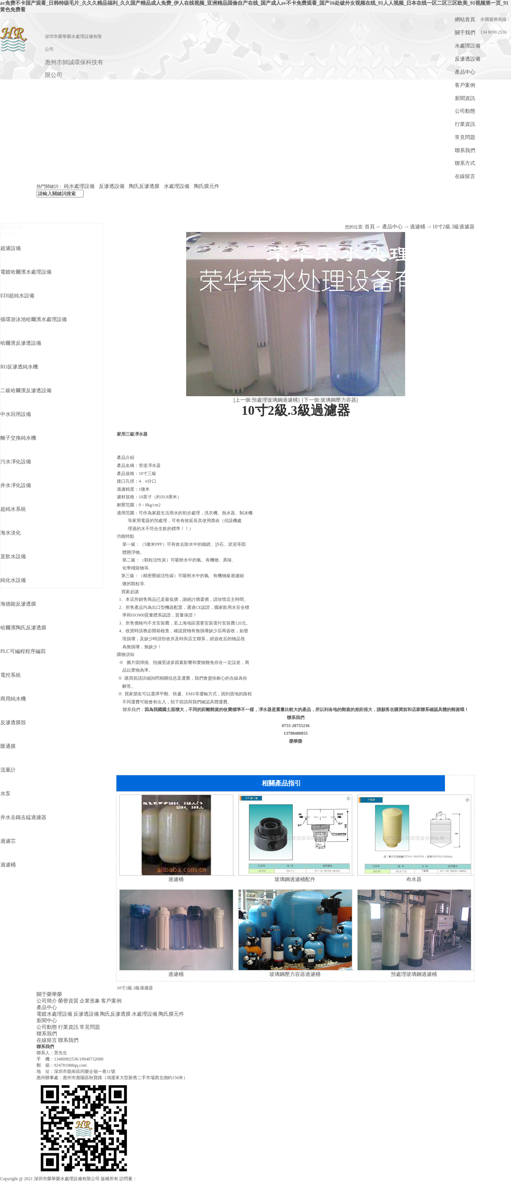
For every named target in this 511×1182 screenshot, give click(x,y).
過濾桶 (8, 865)
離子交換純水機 (18, 438)
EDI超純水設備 (17, 295)
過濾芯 (8, 841)
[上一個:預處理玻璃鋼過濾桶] (267, 400)
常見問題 (465, 137)
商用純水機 (13, 699)
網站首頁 (465, 19)
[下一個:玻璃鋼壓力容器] (330, 400)
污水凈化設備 (15, 461)
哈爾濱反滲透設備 (20, 343)
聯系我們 (465, 150)
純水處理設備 (79, 186)
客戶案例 (465, 85)
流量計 (8, 770)
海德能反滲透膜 (18, 604)
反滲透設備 (467, 59)
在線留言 (465, 176)
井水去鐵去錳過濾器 (23, 817)
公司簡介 (46, 1001)
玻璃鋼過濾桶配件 (294, 879)
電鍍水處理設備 (54, 1014)
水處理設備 (467, 46)
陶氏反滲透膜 (144, 186)
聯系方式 (465, 163)
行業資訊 (465, 124)
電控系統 (10, 675)
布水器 (414, 879)
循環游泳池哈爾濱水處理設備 (33, 319)
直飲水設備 (13, 556)
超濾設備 (10, 248)
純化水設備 (13, 580)
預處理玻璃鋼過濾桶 (414, 974)
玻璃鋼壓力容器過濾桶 (294, 974)
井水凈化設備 (15, 485)
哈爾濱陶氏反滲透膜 (23, 627)
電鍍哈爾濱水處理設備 (25, 272)
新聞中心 (46, 1020)
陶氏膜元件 (206, 186)
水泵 (5, 793)
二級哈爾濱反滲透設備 (25, 390)
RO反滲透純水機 (19, 367)
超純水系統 (13, 509)
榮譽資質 (68, 1001)
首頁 (370, 226)
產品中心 (465, 72)
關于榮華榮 (49, 994)
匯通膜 (8, 746)
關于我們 (465, 32)
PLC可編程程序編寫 (23, 651)
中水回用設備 (15, 414)
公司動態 (465, 111)
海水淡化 (10, 533)
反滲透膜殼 (13, 722)
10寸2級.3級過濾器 (454, 226)
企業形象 (90, 1001)
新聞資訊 (465, 98)
